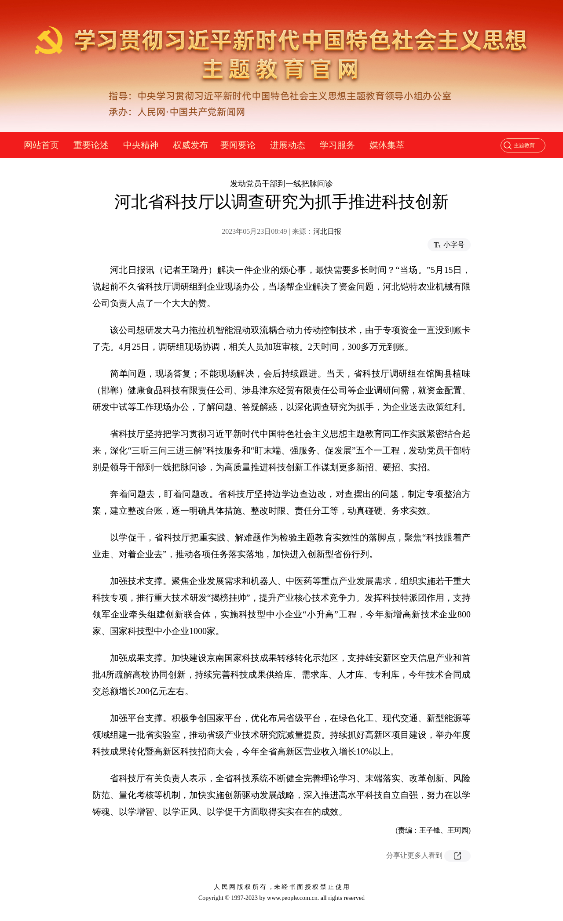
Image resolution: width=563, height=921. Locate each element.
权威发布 (190, 145)
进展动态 (287, 145)
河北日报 (327, 231)
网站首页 (41, 145)
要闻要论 (238, 145)
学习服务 (337, 145)
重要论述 (91, 145)
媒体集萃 (387, 145)
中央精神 (140, 145)
